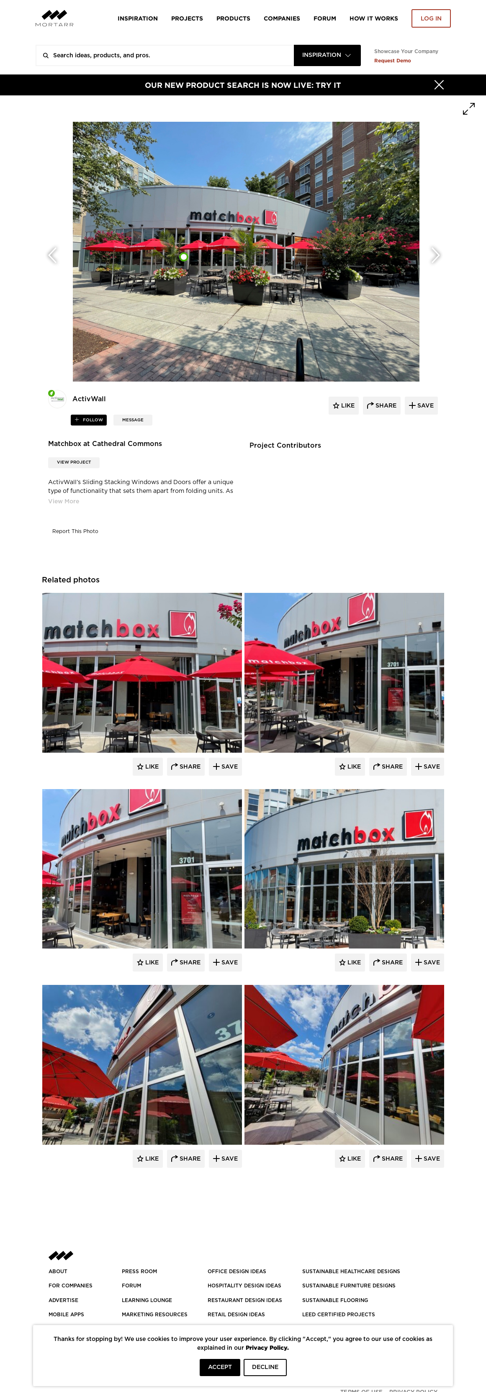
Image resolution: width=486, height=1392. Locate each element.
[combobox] (327, 55)
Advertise (63, 1300)
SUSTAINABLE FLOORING (335, 1300)
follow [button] (92, 420)
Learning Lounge (147, 1300)
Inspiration (138, 18)
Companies (282, 18)
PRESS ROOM (139, 1271)
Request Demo (392, 60)
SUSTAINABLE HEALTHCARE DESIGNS (351, 1271)
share (385, 406)
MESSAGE (133, 420)
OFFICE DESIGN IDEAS (237, 1271)
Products (233, 18)
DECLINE (265, 1367)
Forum (325, 18)
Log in (431, 19)
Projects (187, 18)
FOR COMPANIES (71, 1285)
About (58, 1271)
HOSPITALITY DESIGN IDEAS (244, 1285)
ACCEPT (220, 1367)
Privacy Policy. (267, 1347)
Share (189, 767)
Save (229, 767)
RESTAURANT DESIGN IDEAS (245, 1300)
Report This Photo (75, 531)
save (425, 406)
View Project (74, 462)
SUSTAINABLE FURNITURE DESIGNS (349, 1285)
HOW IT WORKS (374, 18)
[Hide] (439, 84)
